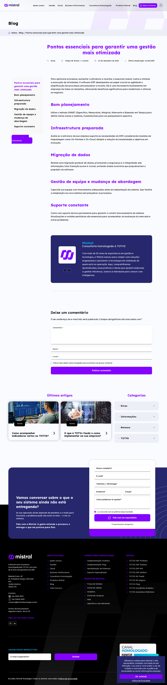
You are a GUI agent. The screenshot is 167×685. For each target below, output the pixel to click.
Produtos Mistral (57, 580)
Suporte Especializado (97, 572)
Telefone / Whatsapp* (106, 484)
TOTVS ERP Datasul (138, 564)
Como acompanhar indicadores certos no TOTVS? (33, 434)
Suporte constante (24, 126)
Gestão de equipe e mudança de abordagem (25, 117)
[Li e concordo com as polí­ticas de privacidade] (95, 512)
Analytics (91, 592)
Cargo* (128, 492)
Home (14, 33)
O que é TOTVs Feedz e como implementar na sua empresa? (85, 434)
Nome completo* (104, 468)
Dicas (51, 61)
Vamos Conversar (20, 139)
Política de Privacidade (141, 681)
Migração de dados (25, 109)
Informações (137, 416)
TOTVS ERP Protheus (138, 561)
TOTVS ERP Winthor (138, 572)
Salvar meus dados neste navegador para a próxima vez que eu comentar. (83, 363)
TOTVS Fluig (134, 584)
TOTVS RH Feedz (136, 576)
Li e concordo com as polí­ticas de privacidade (115, 512)
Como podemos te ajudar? (108, 499)
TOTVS (19, 424)
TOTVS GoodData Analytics (141, 588)
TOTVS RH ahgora (137, 580)
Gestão (53, 564)
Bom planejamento (24, 95)
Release (137, 427)
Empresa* (100, 492)
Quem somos (56, 561)
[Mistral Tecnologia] (22, 557)
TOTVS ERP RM (136, 568)
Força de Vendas (94, 584)
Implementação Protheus (98, 561)
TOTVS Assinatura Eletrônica (141, 592)
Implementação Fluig (96, 564)
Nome (55, 349)
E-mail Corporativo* (20, 657)
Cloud (52, 568)
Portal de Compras (95, 595)
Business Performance (59, 572)
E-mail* (99, 476)
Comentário (58, 328)
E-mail (56, 357)
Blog (21, 33)
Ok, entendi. (141, 676)
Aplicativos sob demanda (98, 603)
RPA (89, 599)
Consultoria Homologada (61, 576)
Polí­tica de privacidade (68, 679)
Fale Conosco (56, 588)
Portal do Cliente (94, 588)
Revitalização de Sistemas (98, 568)
